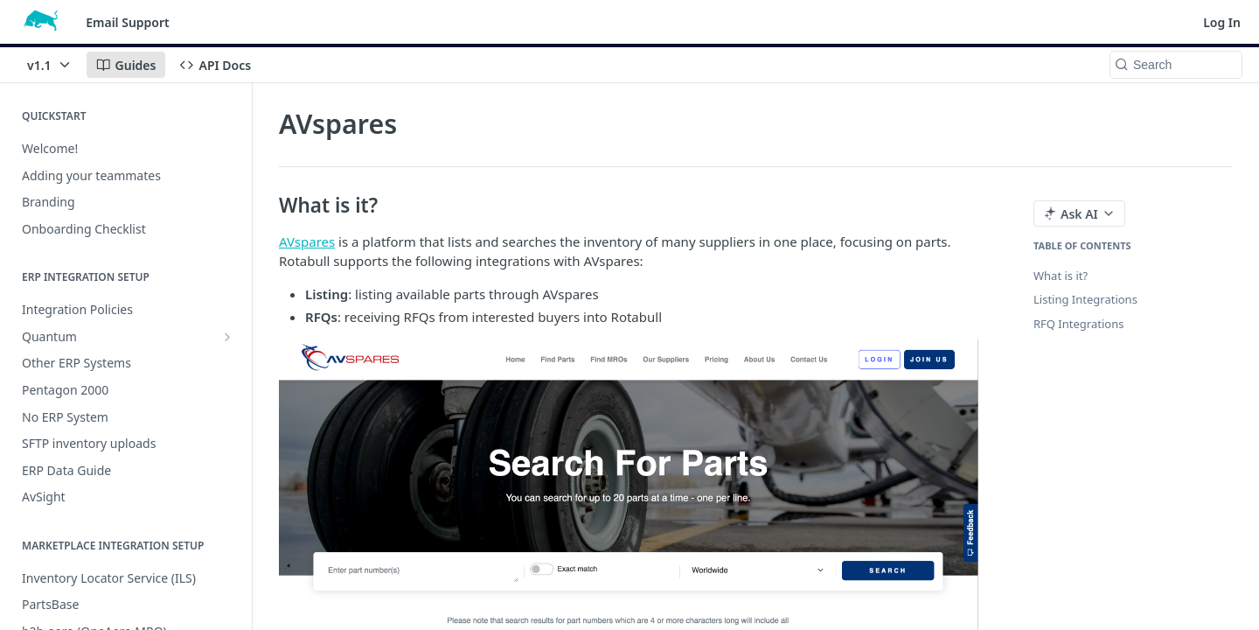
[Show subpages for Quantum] (227, 337)
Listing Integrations (1085, 299)
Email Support (128, 22)
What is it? (1060, 276)
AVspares (307, 241)
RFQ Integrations (1078, 324)
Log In (1222, 22)
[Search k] (1176, 65)
